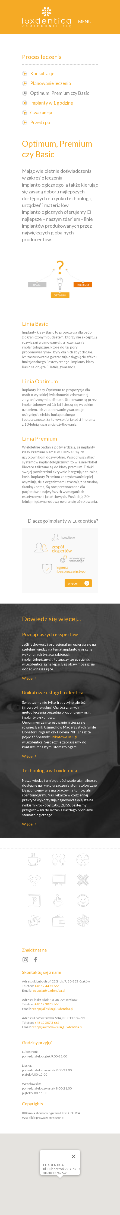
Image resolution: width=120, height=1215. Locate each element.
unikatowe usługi (63, 737)
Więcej (73, 583)
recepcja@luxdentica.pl (48, 990)
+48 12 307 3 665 (46, 1023)
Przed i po (40, 122)
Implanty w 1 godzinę (51, 103)
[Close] (73, 1156)
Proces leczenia (42, 56)
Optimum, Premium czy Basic (59, 93)
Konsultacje (42, 73)
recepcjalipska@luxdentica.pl (52, 1009)
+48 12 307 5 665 (46, 1004)
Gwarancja (41, 112)
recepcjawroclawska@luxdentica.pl (56, 1027)
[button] (67, 1176)
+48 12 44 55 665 (46, 986)
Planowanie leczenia (50, 83)
